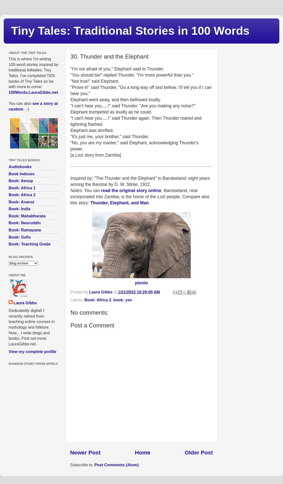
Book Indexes (21, 174)
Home (142, 452)
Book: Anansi (21, 202)
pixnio (141, 282)
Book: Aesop (21, 180)
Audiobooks (20, 166)
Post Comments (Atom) (116, 465)
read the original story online (131, 190)
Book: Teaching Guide (30, 244)
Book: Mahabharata (27, 216)
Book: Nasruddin (25, 223)
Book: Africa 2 (97, 300)
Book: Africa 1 (22, 188)
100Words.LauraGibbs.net (33, 92)
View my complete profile (32, 351)
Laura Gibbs (25, 303)
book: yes (122, 300)
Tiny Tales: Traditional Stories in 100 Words (130, 30)
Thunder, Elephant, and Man (119, 202)
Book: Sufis (20, 237)
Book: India (19, 209)
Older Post (199, 452)
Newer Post (85, 452)
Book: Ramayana (25, 230)
